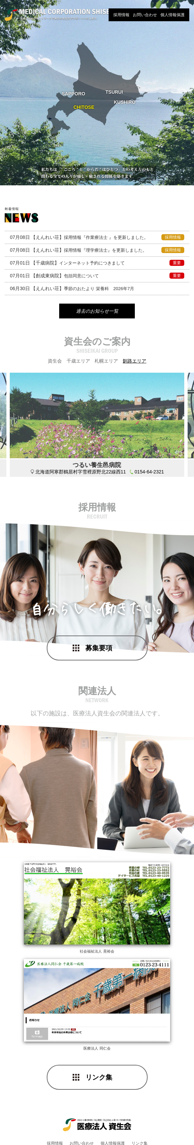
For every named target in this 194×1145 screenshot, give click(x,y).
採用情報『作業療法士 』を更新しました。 (97, 237)
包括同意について (97, 276)
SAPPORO (73, 93)
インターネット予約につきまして (97, 263)
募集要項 (98, 650)
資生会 (55, 363)
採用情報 (121, 14)
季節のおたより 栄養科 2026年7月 (72, 288)
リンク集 (98, 1059)
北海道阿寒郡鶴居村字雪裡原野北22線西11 (80, 473)
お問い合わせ (145, 14)
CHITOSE (84, 107)
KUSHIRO (125, 102)
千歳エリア (78, 363)
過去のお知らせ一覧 (97, 312)
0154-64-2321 (149, 473)
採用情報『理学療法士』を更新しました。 (97, 250)
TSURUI (114, 92)
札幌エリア (106, 363)
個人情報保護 (172, 14)
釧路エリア (134, 363)
